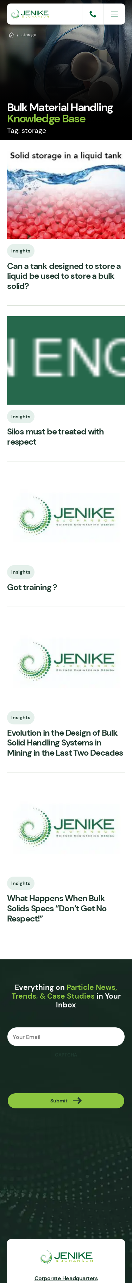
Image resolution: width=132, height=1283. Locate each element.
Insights (20, 251)
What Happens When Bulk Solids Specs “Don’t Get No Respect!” (57, 908)
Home (11, 34)
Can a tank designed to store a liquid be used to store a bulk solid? (64, 276)
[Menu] (114, 14)
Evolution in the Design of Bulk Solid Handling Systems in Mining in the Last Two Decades (65, 743)
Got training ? (32, 587)
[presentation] (60, 1075)
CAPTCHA (66, 1055)
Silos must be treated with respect (55, 437)
